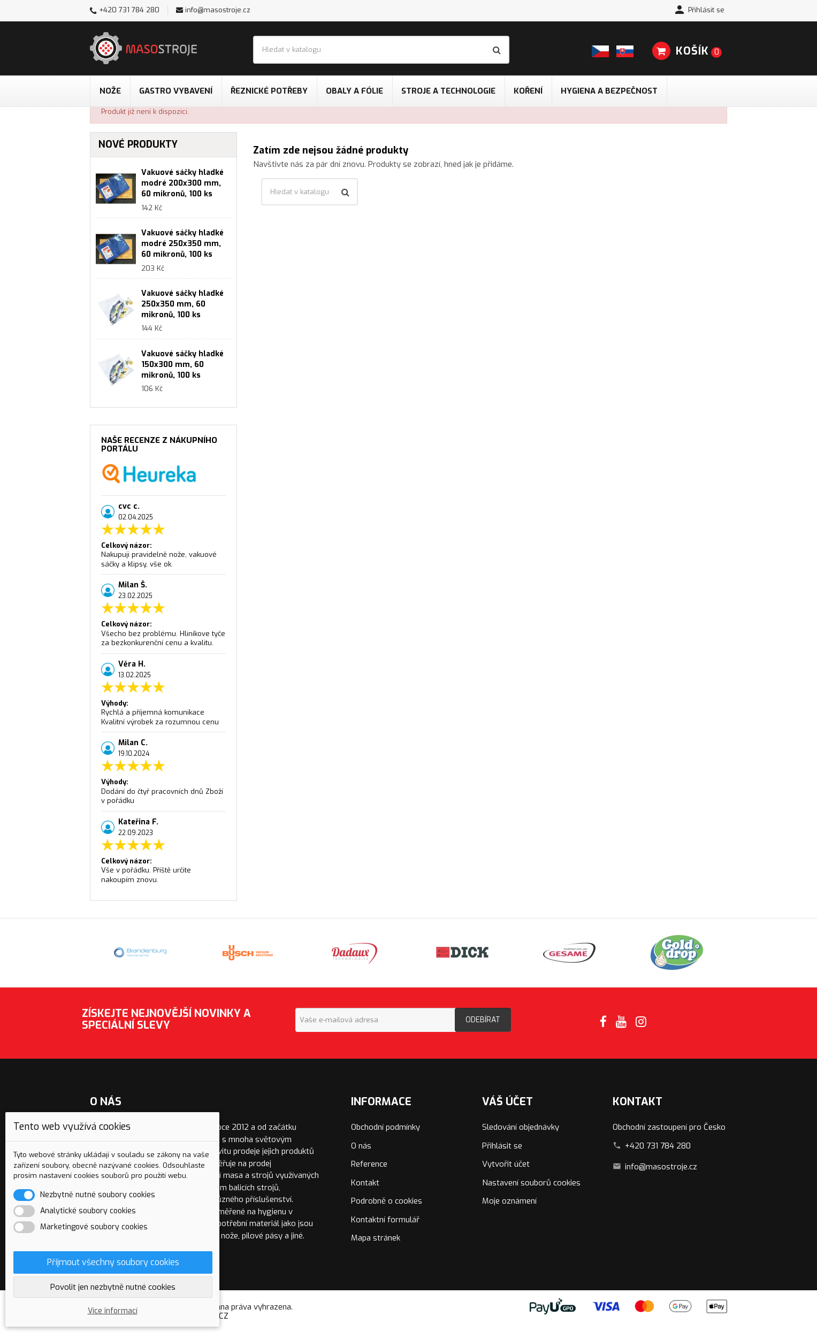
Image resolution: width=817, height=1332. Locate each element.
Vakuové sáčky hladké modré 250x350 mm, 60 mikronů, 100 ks (182, 243)
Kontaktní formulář (385, 1219)
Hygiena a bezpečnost (609, 91)
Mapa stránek (375, 1238)
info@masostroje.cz (217, 9)
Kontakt (365, 1182)
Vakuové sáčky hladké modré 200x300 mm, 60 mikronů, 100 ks (182, 183)
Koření (528, 91)
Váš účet (507, 1101)
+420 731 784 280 (129, 9)
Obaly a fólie (354, 91)
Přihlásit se (502, 1145)
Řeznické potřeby (269, 91)
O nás (361, 1145)
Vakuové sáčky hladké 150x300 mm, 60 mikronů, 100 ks (182, 364)
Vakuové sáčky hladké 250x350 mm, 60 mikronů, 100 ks (182, 304)
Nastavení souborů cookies (531, 1182)
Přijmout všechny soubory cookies (113, 1262)
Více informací (113, 1311)
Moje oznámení (509, 1201)
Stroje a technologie (448, 91)
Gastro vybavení (175, 91)
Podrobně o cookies (386, 1201)
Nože (110, 91)
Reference (369, 1164)
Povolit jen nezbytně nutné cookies (112, 1287)
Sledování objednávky (520, 1127)
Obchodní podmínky (385, 1127)
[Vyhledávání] (381, 50)
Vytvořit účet (506, 1164)
